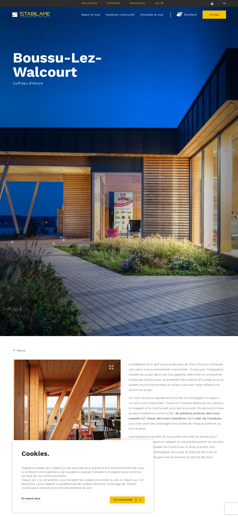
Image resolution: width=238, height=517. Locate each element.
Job (157, 3)
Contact (214, 14)
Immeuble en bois (151, 14)
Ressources (137, 3)
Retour (21, 350)
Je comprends (123, 499)
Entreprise (113, 3)
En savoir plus (30, 498)
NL (224, 3)
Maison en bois (90, 14)
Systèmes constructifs (120, 14)
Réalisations (89, 3)
